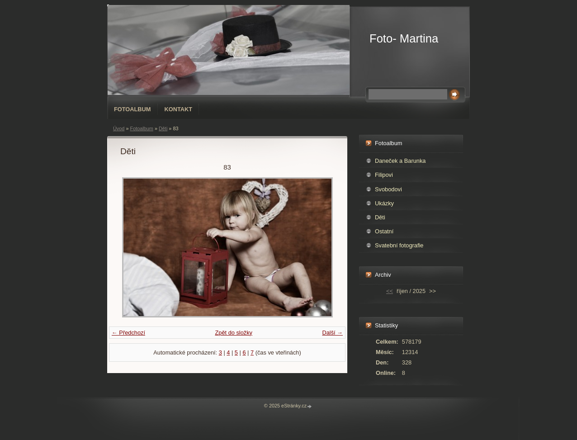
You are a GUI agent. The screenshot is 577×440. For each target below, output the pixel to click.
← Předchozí (128, 332)
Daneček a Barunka (400, 160)
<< (389, 291)
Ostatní (384, 231)
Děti (163, 128)
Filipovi (384, 174)
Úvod (118, 128)
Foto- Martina (403, 38)
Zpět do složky (233, 332)
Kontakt (179, 109)
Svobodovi (388, 189)
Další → (332, 332)
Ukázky (384, 203)
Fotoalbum (132, 109)
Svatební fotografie (399, 245)
